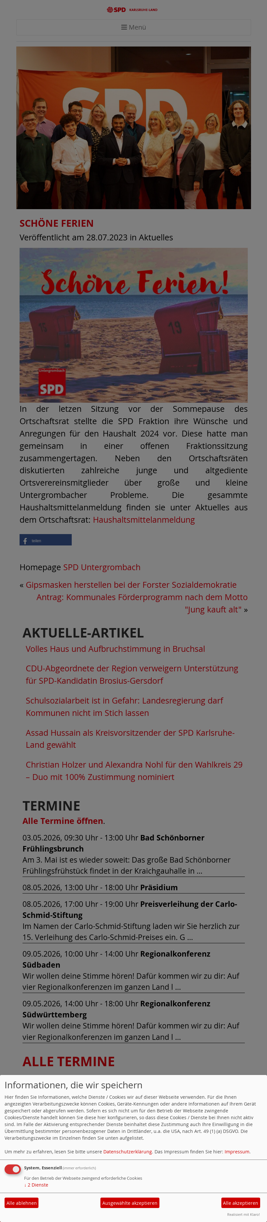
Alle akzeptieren (240, 1203)
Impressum (237, 1151)
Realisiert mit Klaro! (243, 1214)
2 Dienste (36, 1185)
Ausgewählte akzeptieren (129, 1203)
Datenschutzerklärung (127, 1151)
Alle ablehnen (22, 1203)
